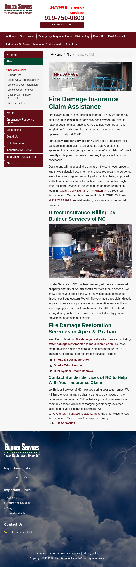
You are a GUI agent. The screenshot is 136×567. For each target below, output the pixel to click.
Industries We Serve (18, 44)
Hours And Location (18, 503)
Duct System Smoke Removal (19, 96)
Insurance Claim (17, 69)
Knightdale (73, 413)
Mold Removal (116, 36)
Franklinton (96, 190)
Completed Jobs (16, 513)
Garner (60, 413)
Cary (73, 190)
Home (11, 36)
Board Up (98, 36)
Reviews (12, 497)
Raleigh (63, 190)
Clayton (86, 413)
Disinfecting (82, 36)
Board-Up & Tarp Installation (23, 79)
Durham (82, 190)
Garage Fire (14, 74)
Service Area (57, 553)
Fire (22, 36)
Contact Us (62, 24)
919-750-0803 (64, 18)
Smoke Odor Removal (20, 89)
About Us (71, 44)
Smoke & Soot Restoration (23, 84)
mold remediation (101, 344)
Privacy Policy (91, 553)
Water (31, 36)
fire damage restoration (91, 339)
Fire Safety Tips (16, 103)
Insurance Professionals (47, 44)
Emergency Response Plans (55, 36)
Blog (9, 508)
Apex (95, 413)
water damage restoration (66, 344)
